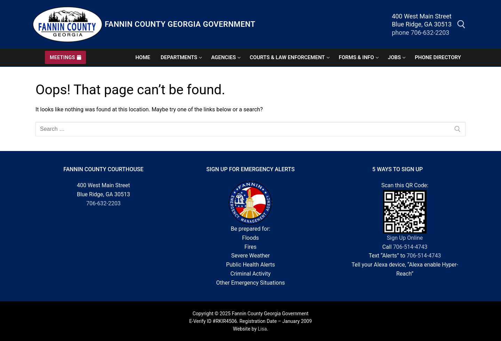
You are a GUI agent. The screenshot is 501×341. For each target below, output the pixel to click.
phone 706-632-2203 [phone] (420, 32)
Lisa (262, 329)
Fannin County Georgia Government (180, 24)
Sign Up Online (405, 238)
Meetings (65, 57)
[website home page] (143, 57)
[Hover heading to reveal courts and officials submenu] (289, 57)
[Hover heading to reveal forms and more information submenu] (358, 57)
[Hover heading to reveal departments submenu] (180, 57)
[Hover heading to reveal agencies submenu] (225, 57)
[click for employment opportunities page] (396, 57)
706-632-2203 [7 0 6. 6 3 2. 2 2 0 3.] (103, 203)
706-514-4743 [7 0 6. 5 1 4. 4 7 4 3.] (410, 247)
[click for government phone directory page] (438, 57)
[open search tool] (461, 24)
